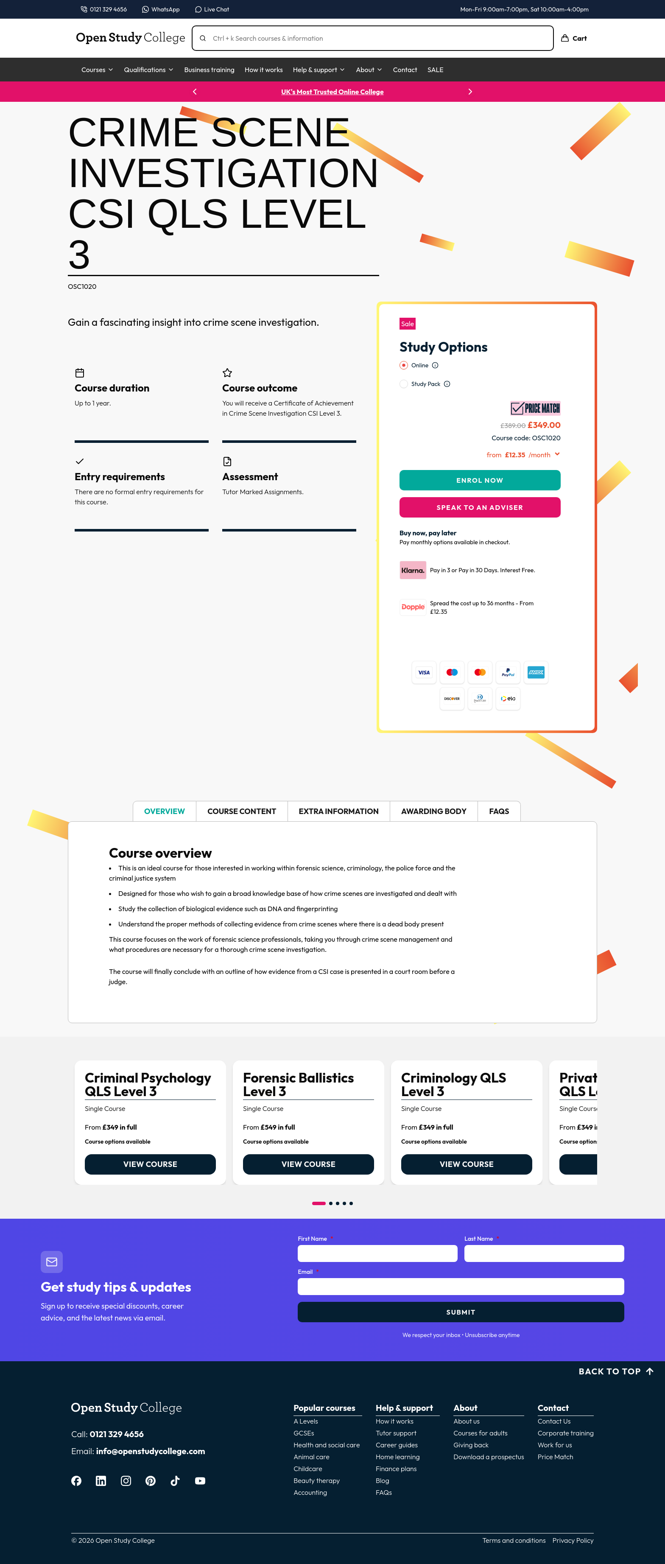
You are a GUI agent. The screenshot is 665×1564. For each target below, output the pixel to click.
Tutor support (396, 1411)
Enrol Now (479, 458)
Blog (382, 1458)
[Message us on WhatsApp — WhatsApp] (161, 9)
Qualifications (149, 69)
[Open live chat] (212, 9)
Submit (461, 1290)
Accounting (310, 1470)
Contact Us (554, 1399)
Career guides (397, 1423)
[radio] (404, 343)
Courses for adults (480, 1411)
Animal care (311, 1434)
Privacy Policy (573, 1518)
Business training (209, 69)
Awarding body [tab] (434, 789)
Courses (97, 69)
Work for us (555, 1423)
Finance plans (396, 1446)
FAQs (384, 1470)
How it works (264, 69)
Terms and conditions (514, 1518)
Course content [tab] (241, 789)
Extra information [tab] (339, 789)
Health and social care (326, 1423)
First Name (315, 1217)
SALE (436, 69)
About (369, 69)
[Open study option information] (435, 343)
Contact (405, 69)
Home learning (398, 1434)
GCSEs (303, 1411)
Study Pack (425, 362)
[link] (150, 1100)
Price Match (555, 1434)
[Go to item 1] (319, 1181)
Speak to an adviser (480, 485)
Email (308, 1250)
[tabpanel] (332, 900)
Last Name (481, 1217)
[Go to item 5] (351, 1181)
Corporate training (566, 1411)
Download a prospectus (488, 1434)
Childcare (307, 1446)
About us (466, 1399)
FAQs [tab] (499, 789)
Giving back (471, 1423)
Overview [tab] (164, 789)
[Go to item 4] (344, 1181)
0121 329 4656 (116, 1412)
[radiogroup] (480, 352)
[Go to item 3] (337, 1181)
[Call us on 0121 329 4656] (103, 9)
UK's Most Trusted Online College (332, 91)
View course (150, 1142)
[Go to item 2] (330, 1181)
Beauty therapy (316, 1458)
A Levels (305, 1399)
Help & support (319, 69)
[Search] (376, 38)
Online (419, 343)
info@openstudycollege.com (150, 1429)
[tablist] (332, 789)
